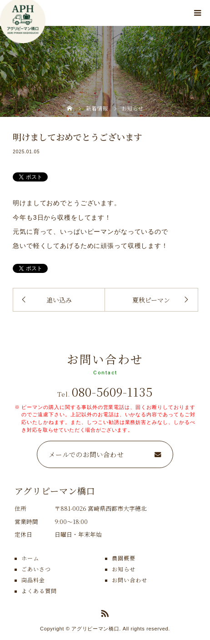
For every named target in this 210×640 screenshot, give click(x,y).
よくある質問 (39, 591)
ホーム (30, 558)
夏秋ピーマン (151, 299)
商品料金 (33, 580)
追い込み (59, 299)
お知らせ (123, 569)
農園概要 (123, 558)
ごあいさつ (36, 569)
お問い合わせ (129, 580)
